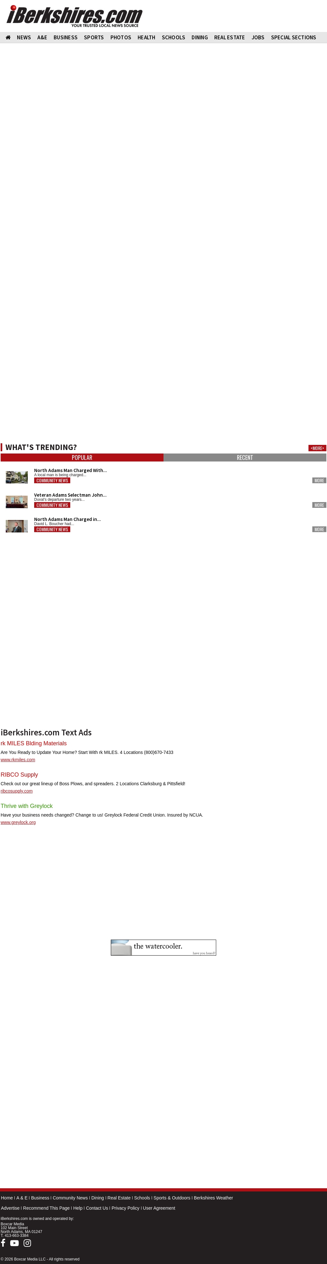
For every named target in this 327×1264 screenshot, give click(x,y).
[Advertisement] (163, 288)
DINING (200, 37)
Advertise (10, 1208)
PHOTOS (121, 37)
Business (40, 1197)
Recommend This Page (46, 1208)
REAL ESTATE (229, 37)
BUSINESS (66, 37)
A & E (21, 1197)
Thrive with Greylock (27, 806)
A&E (42, 37)
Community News (70, 1197)
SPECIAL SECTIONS (293, 37)
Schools (142, 1197)
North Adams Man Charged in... (67, 519)
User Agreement (159, 1208)
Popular (82, 457)
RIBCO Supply (19, 775)
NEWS (24, 37)
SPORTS (94, 37)
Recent (245, 457)
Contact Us (97, 1208)
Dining (97, 1197)
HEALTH (147, 37)
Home (7, 1197)
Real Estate (119, 1197)
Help (77, 1208)
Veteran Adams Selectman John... (70, 495)
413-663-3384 (17, 1235)
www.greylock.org (18, 822)
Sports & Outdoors (172, 1197)
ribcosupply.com (17, 791)
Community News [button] (52, 480)
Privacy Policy (125, 1208)
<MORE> (317, 448)
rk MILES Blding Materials (34, 743)
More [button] (319, 480)
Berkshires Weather (213, 1197)
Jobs (258, 37)
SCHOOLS (174, 37)
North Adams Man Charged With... (70, 470)
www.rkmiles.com (18, 759)
